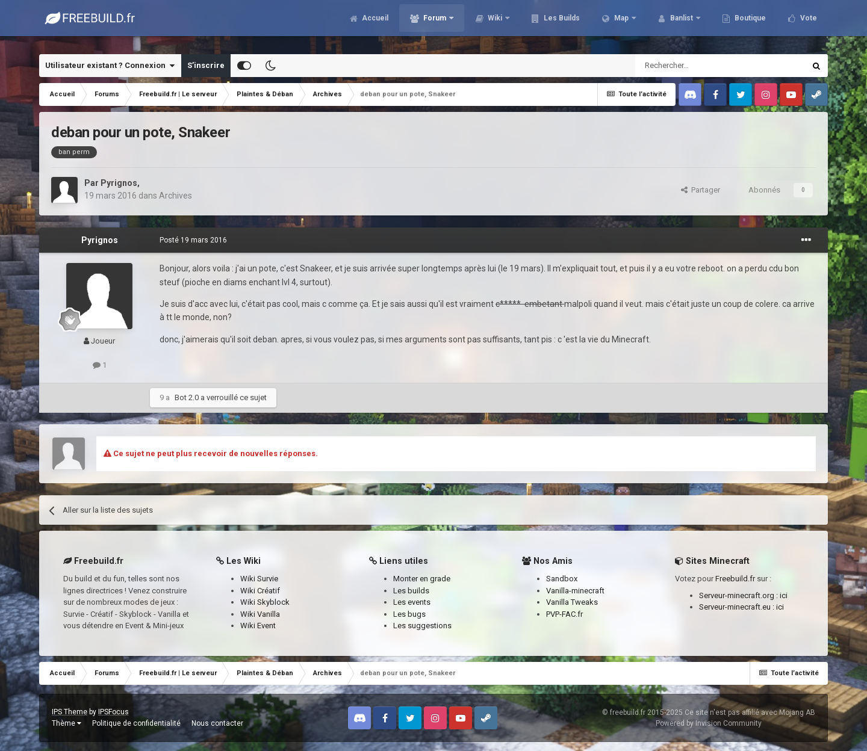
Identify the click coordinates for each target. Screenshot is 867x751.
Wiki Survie (259, 578)
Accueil (374, 24)
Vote (807, 24)
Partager (700, 189)
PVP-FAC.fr (564, 614)
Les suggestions (422, 625)
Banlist (681, 24)
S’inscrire (206, 65)
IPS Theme (69, 712)
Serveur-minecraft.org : (739, 595)
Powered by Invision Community (709, 723)
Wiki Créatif (260, 590)
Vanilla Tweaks (572, 602)
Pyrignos (119, 183)
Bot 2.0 (187, 397)
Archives (175, 195)
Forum (434, 24)
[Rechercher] (694, 65)
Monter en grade (421, 578)
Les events (411, 602)
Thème (66, 723)
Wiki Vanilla (260, 614)
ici (784, 595)
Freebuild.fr (735, 578)
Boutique (749, 24)
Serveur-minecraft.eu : (737, 606)
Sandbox (561, 578)
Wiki (495, 24)
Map (621, 24)
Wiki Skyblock (265, 602)
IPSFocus (113, 712)
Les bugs (409, 614)
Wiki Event (258, 625)
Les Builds (561, 24)
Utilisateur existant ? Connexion (110, 65)
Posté (193, 240)
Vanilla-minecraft (575, 590)
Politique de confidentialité (136, 723)
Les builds (411, 590)
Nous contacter (217, 723)
